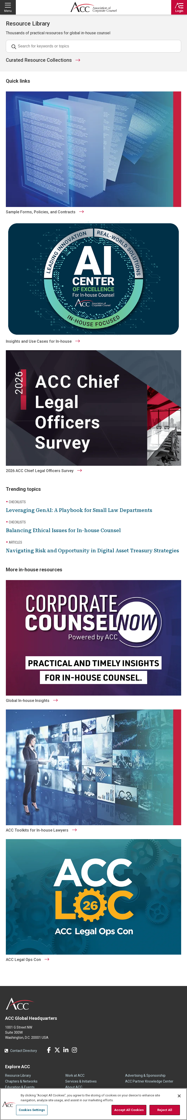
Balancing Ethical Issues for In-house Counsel (63, 530)
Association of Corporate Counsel (93, 7)
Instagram (74, 1050)
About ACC (73, 1087)
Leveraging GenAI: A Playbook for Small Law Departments (79, 510)
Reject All (164, 1110)
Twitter (57, 1050)
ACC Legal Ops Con (23, 959)
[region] (93, 1104)
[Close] (179, 1096)
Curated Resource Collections (39, 60)
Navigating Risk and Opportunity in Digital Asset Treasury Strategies (92, 551)
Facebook (49, 1050)
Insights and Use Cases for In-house (39, 341)
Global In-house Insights (27, 700)
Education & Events (20, 1087)
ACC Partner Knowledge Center (149, 1081)
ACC (20, 1004)
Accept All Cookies (129, 1110)
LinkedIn (66, 1050)
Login (179, 11)
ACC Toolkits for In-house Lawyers (37, 830)
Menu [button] (8, 11)
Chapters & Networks (21, 1081)
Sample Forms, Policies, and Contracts (40, 212)
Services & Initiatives (81, 1081)
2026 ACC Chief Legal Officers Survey (40, 470)
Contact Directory (23, 1051)
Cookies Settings (32, 1110)
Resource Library (18, 1075)
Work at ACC (74, 1075)
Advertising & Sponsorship (145, 1075)
